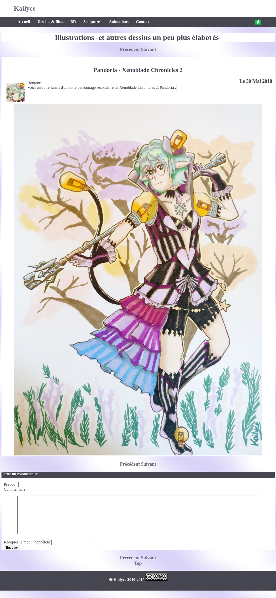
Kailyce (25, 8)
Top (138, 570)
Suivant (148, 49)
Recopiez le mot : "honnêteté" (28, 549)
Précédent (130, 49)
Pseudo (9, 484)
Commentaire (15, 489)
